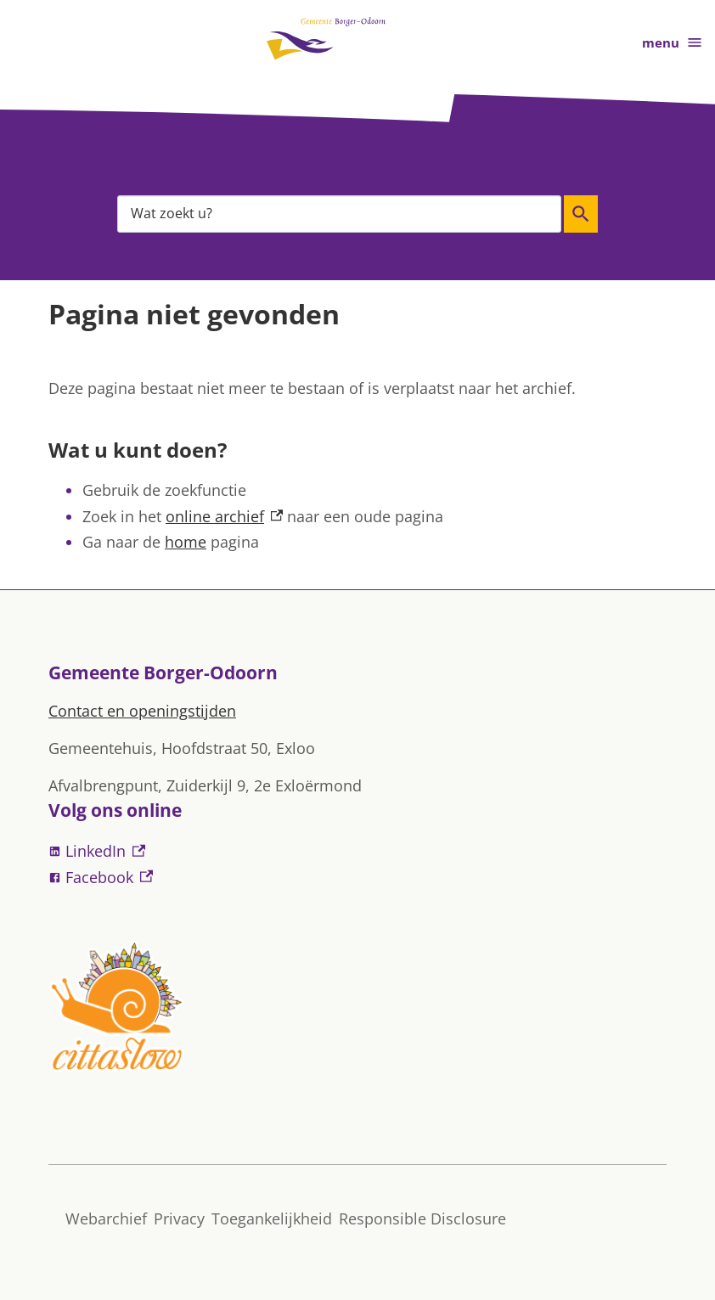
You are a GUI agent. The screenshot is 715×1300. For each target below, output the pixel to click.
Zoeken (581, 214)
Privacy (179, 1218)
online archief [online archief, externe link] (224, 516)
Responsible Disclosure (422, 1218)
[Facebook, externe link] (357, 877)
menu (672, 43)
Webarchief (106, 1218)
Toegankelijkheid (271, 1218)
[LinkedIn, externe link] (357, 851)
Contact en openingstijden (142, 711)
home (185, 542)
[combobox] (339, 213)
